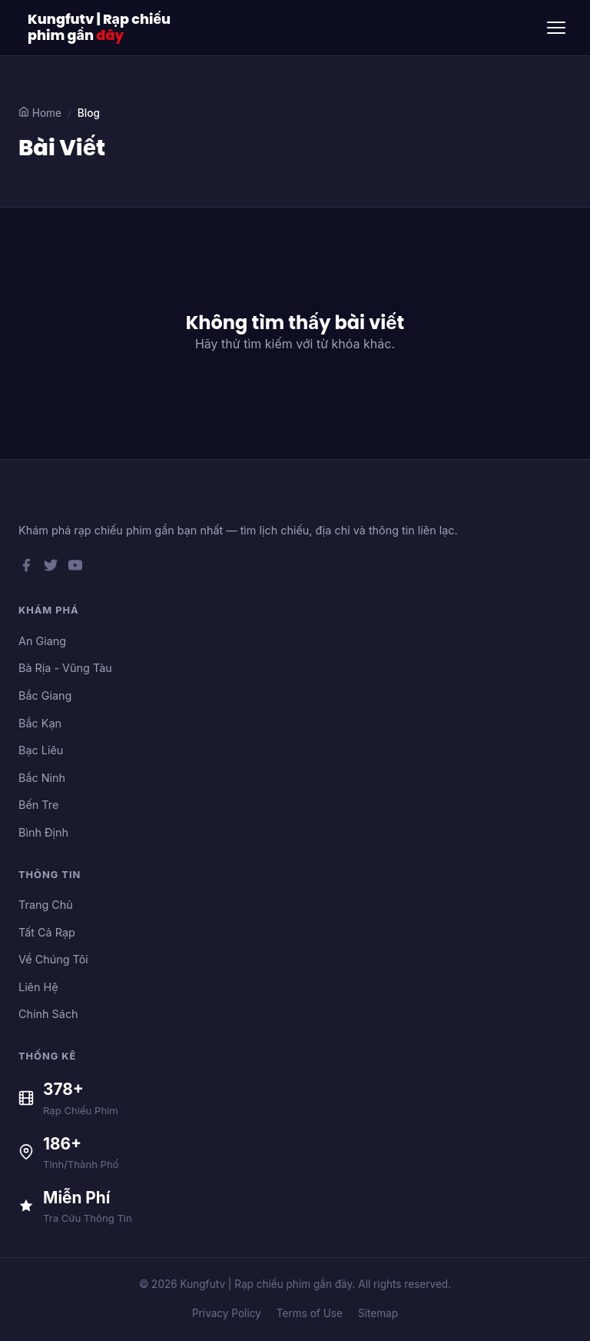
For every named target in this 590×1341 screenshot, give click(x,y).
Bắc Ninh (41, 777)
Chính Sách (48, 1013)
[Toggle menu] (556, 27)
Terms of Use (310, 1313)
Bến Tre (38, 804)
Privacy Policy (226, 1313)
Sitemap (378, 1313)
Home (39, 112)
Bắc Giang (44, 695)
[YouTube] (75, 568)
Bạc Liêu (40, 750)
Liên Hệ (38, 986)
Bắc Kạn (39, 723)
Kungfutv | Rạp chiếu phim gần (99, 28)
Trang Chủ (45, 904)
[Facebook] (26, 568)
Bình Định (43, 832)
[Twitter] (50, 568)
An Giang (42, 640)
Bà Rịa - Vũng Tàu (65, 667)
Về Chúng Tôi (53, 959)
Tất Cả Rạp (46, 932)
